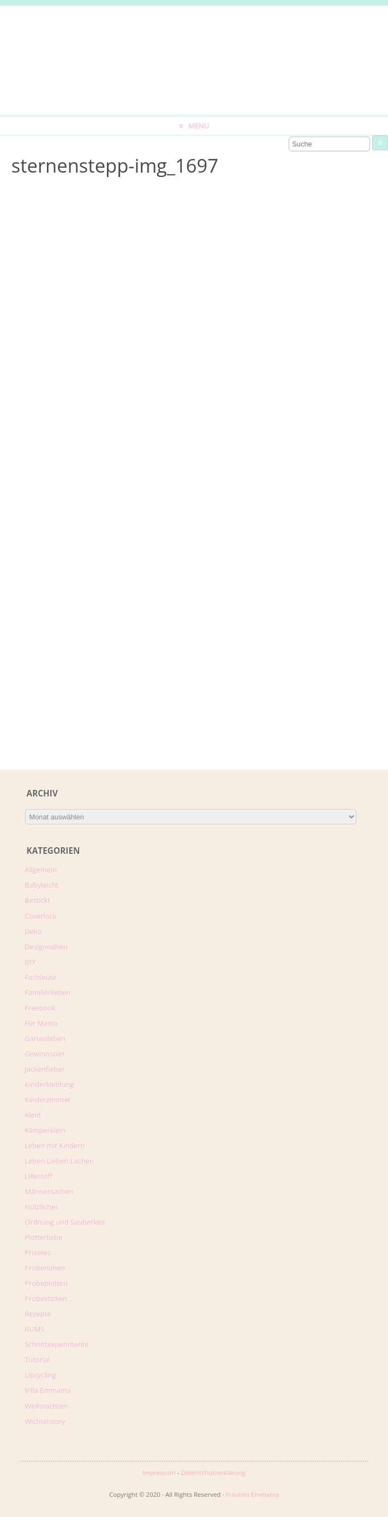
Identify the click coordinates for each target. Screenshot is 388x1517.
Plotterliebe (44, 1237)
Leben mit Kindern (55, 1145)
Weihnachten (46, 1406)
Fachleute (41, 977)
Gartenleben (45, 1038)
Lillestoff (39, 1176)
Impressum (159, 1472)
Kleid (33, 1115)
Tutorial (37, 1360)
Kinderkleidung (49, 1084)
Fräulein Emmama (252, 1494)
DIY (30, 962)
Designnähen (46, 947)
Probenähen (45, 1268)
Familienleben (48, 992)
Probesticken (46, 1298)
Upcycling (40, 1375)
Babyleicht (42, 885)
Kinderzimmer (48, 1100)
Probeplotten (46, 1283)
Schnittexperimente (57, 1344)
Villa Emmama (48, 1390)
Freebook (40, 1008)
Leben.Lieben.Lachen (59, 1161)
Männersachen (49, 1191)
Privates (38, 1253)
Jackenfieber (45, 1069)
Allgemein (41, 870)
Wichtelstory (45, 1421)
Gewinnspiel (45, 1054)
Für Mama (41, 1023)
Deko (33, 931)
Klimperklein (45, 1130)
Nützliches (42, 1207)
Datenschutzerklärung (213, 1472)
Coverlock (41, 916)
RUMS (35, 1329)
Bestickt (38, 900)
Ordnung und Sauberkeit (65, 1222)
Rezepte (38, 1314)
